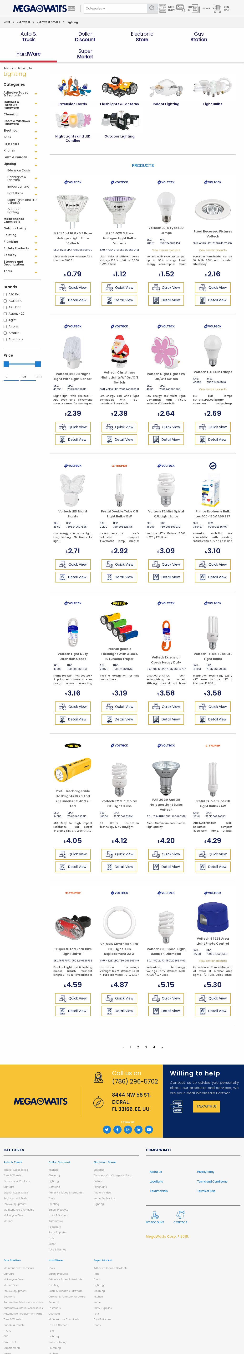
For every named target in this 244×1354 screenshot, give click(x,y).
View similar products (166, 233)
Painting (54, 1187)
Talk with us (207, 1089)
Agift (12, 303)
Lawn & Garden (58, 1198)
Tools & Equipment (15, 1187)
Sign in (185, 8)
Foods (97, 1308)
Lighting (54, 1164)
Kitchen (53, 1153)
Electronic (55, 1170)
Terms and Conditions (212, 1164)
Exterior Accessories (16, 1175)
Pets (51, 1221)
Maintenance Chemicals (19, 1192)
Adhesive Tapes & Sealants (65, 1175)
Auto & (13, 1145)
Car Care (9, 1170)
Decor (52, 1227)
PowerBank (100, 1170)
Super (103, 1243)
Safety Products (58, 1192)
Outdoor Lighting (13, 193)
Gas (12, 1243)
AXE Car (15, 290)
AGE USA (15, 283)
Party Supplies (58, 1215)
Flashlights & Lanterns (16, 161)
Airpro (13, 309)
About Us (156, 1155)
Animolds (16, 322)
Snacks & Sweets (14, 1308)
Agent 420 (17, 296)
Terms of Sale (206, 1174)
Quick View (72, 270)
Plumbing (55, 1331)
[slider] (6, 347)
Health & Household (16, 1342)
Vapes (7, 1336)
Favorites (204, 8)
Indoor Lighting (18, 169)
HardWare (23, 22)
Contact (180, 1200)
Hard (56, 1243)
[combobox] (95, 8)
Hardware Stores (48, 22)
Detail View (72, 283)
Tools (52, 1181)
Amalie (14, 315)
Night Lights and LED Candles (21, 184)
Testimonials (159, 1174)
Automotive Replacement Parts (23, 1296)
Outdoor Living (57, 1325)
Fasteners (55, 1210)
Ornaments (11, 1325)
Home (7, 22)
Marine (8, 1204)
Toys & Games (57, 1232)
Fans (52, 1314)
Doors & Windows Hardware (65, 1274)
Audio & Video (102, 1175)
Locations (156, 1164)
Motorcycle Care (13, 1198)
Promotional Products (17, 1164)
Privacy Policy (205, 1155)
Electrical (54, 1296)
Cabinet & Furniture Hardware (67, 1279)
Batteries (99, 1153)
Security (54, 1285)
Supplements (12, 1331)
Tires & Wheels (12, 1158)
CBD (6, 1319)
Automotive (56, 1204)
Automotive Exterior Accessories (23, 1285)
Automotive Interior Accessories (23, 1291)
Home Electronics (104, 1181)
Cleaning (54, 1158)
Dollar (60, 1145)
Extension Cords (19, 153)
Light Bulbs (15, 176)
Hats (96, 1257)
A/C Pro (14, 277)
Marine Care (11, 1268)
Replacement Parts (15, 1181)
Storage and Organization (65, 1348)
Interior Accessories (16, 1153)
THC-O (7, 1314)
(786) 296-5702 (135, 1064)
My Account (155, 1200)
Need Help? (166, 8)
